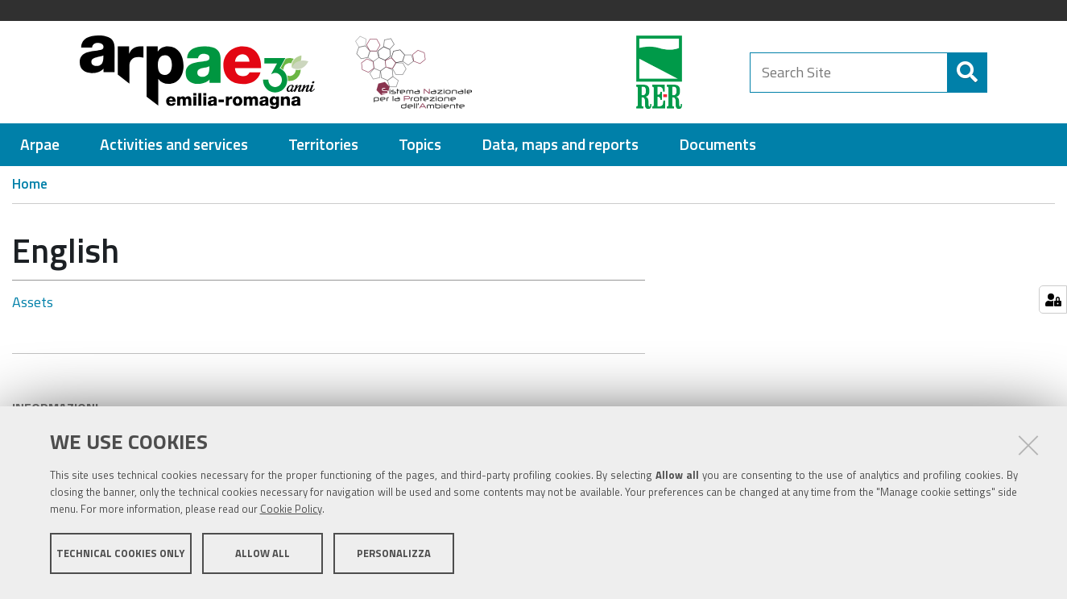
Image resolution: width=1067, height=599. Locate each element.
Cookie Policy (291, 513)
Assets (32, 302)
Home (30, 183)
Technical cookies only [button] (120, 557)
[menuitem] (40, 144)
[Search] (956, 72)
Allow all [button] (262, 557)
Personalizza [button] (394, 557)
